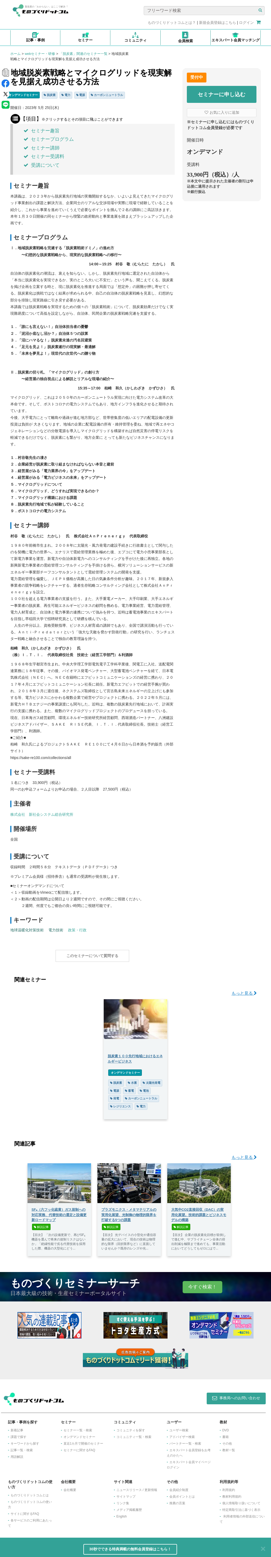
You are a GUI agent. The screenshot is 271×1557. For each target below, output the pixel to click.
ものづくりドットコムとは (30, 1492)
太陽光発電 (151, 1080)
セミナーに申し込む (221, 94)
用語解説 (17, 1454)
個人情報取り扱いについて (241, 1500)
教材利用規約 (231, 1494)
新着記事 (17, 1427)
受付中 (196, 77)
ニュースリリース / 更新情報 (136, 1487)
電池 (144, 1088)
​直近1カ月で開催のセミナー (83, 1441)
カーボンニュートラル (107, 95)
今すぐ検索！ (202, 1284)
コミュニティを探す (130, 1427)
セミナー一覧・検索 (78, 1427)
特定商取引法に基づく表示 (241, 1507)
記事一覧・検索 (22, 1447)
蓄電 (129, 1088)
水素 (132, 1080)
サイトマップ (126, 1494)
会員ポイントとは (182, 1494)
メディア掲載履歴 (129, 1507)
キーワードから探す (25, 1441)
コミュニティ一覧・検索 (133, 1434)
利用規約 (228, 1487)
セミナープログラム (49, 139)
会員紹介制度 (178, 1487)
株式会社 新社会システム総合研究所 (41, 814)
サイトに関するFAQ (25, 1511)
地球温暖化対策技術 (27, 930)
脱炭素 (50, 95)
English (121, 1514)
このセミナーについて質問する (92, 956)
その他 (227, 1441)
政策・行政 (77, 930)
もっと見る (244, 990)
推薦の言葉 (177, 1500)
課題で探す (18, 1434)
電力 (65, 95)
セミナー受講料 (44, 156)
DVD (225, 1427)
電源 (80, 95)
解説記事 (41, 1224)
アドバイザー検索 (182, 1434)
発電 (114, 1095)
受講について (42, 165)
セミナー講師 (42, 148)
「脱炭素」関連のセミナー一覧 (83, 54)
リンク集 (122, 1500)
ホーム (15, 54)
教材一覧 (228, 1447)
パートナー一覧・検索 (185, 1441)
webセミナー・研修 (40, 54)
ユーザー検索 (178, 1427)
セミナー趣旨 (42, 130)
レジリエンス (120, 1103)
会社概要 (70, 1487)
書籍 (225, 1434)
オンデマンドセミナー (23, 95)
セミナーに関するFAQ (79, 1447)
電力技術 (55, 930)
